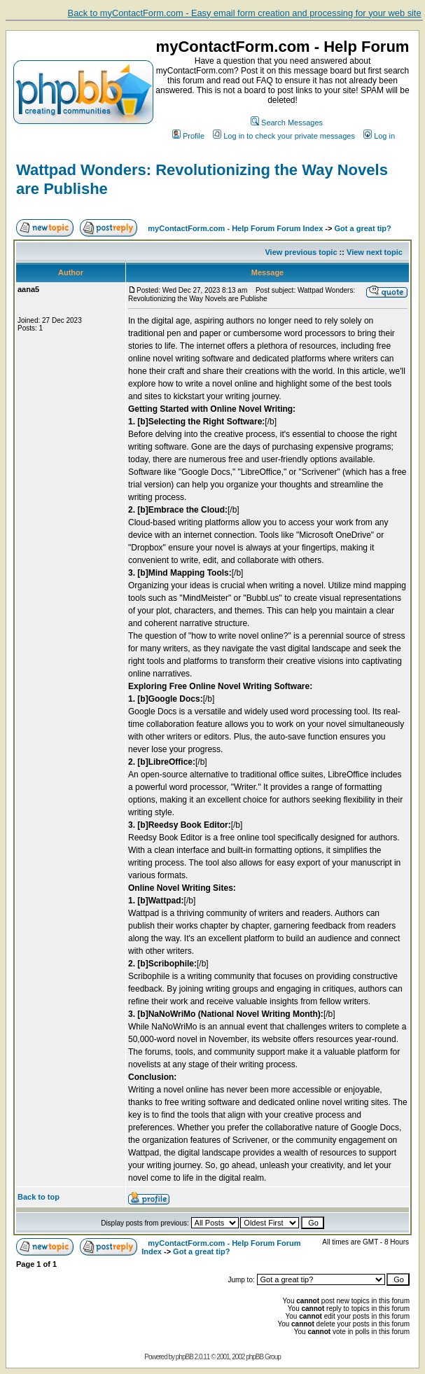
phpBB (184, 1357)
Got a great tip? (363, 228)
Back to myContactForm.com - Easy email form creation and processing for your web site (244, 13)
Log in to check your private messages (284, 136)
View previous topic (301, 252)
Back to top (39, 1197)
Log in (379, 136)
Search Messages (287, 122)
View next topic (375, 252)
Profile (188, 136)
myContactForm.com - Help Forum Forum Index (235, 228)
